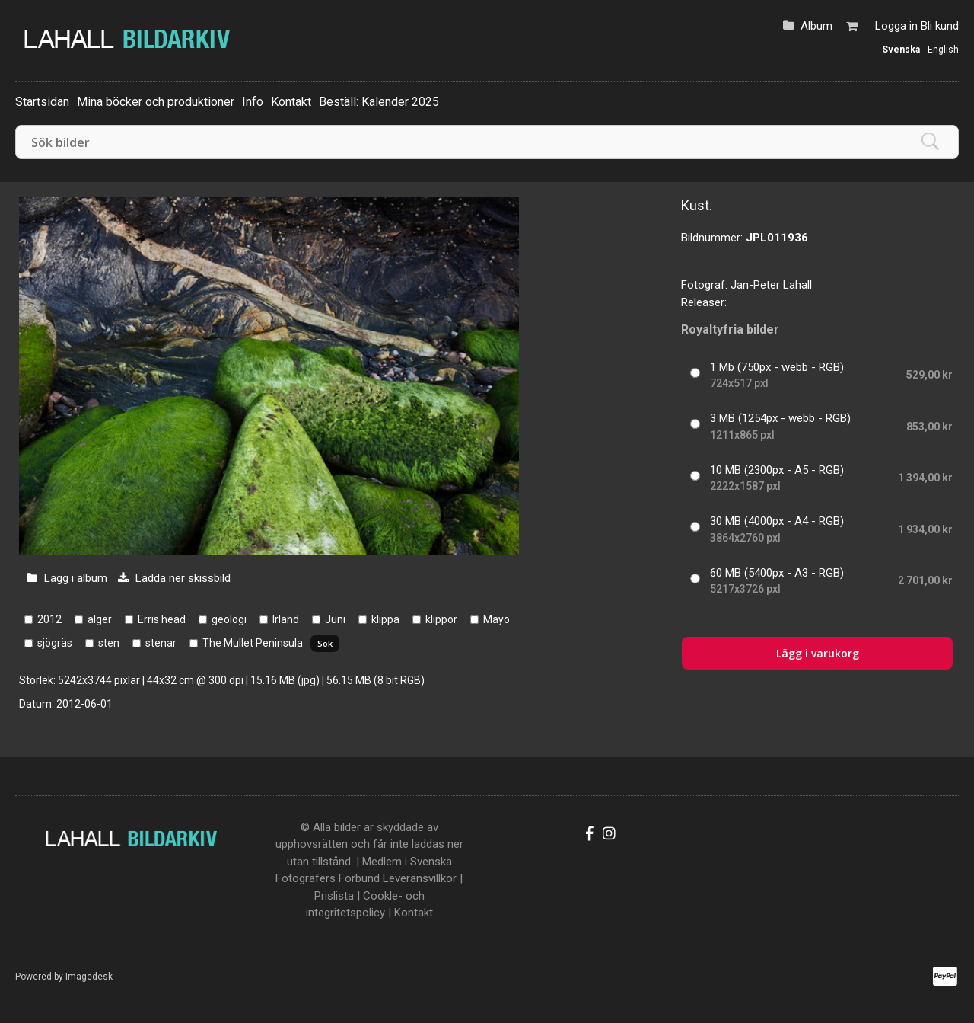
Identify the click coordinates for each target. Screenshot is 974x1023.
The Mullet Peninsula (252, 643)
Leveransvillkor (420, 878)
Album (816, 26)
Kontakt (291, 101)
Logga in (896, 26)
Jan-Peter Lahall (771, 285)
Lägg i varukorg (817, 653)
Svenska (901, 49)
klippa (385, 619)
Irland (285, 619)
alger (100, 619)
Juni (335, 619)
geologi (229, 619)
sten (108, 643)
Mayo (496, 619)
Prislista (334, 896)
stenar (161, 643)
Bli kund (940, 26)
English (943, 49)
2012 (49, 619)
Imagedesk (89, 976)
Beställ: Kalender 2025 (379, 101)
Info (252, 101)
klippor (441, 619)
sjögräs (54, 643)
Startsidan (42, 101)
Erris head (162, 619)
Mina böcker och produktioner (155, 101)
